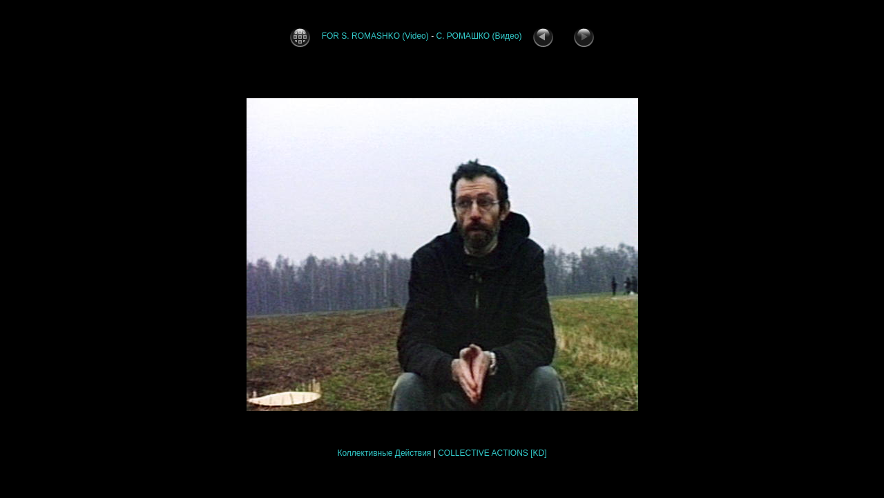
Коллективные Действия (384, 453)
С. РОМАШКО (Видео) (479, 36)
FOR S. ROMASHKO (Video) (376, 36)
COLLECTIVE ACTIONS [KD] (492, 453)
